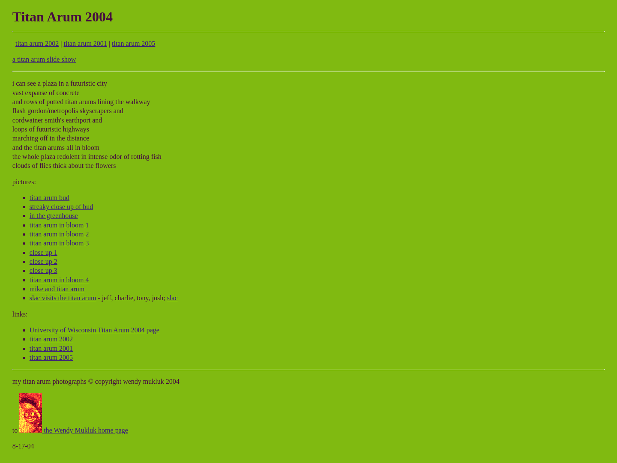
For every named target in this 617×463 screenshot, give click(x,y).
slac (172, 298)
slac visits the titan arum (63, 298)
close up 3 (43, 270)
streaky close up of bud (61, 206)
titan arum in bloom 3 (59, 243)
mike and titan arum (57, 289)
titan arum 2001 (85, 43)
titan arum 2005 (133, 43)
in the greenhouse (54, 215)
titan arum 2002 (37, 43)
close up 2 (43, 261)
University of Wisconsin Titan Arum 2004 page (94, 330)
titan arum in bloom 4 (59, 280)
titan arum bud (49, 197)
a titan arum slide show (44, 59)
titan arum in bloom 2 (59, 234)
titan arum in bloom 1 (59, 225)
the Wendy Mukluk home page (73, 430)
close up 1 (43, 252)
